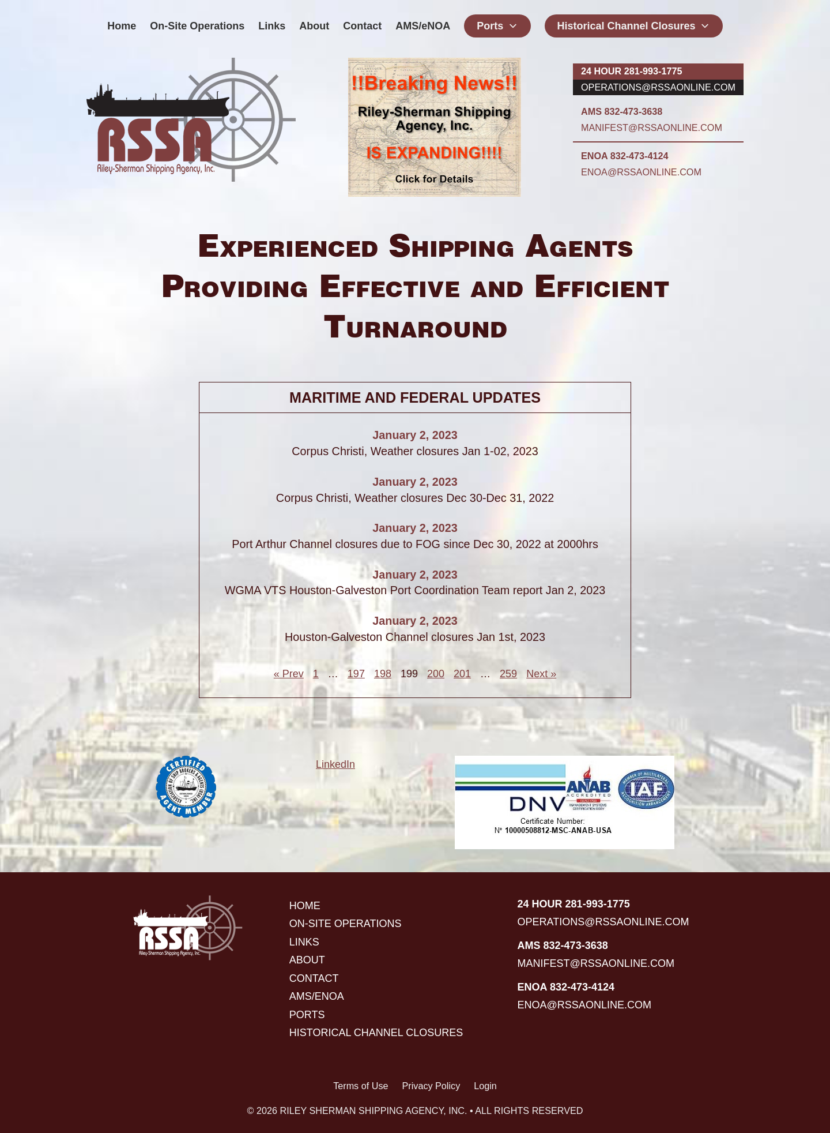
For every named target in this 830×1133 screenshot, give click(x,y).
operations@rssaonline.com (658, 87)
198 (382, 674)
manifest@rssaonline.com (651, 127)
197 (356, 674)
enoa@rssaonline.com (641, 172)
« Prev (289, 674)
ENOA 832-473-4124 (624, 156)
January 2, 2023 (414, 435)
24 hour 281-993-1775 (631, 71)
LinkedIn (335, 764)
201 (462, 674)
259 (508, 674)
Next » (541, 674)
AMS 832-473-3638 (621, 111)
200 (435, 674)
